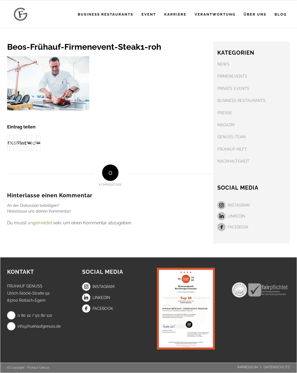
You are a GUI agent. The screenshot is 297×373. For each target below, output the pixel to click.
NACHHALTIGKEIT (233, 161)
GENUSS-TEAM (231, 137)
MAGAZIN (226, 125)
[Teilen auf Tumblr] (25, 143)
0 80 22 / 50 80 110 (29, 315)
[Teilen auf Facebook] (8, 143)
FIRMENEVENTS (232, 76)
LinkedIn (231, 216)
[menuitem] (105, 14)
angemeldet (40, 222)
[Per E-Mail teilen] (38, 143)
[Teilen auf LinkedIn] (22, 143)
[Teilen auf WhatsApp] (15, 143)
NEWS (223, 64)
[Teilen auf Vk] (29, 143)
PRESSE (224, 113)
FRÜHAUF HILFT (232, 149)
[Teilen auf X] (11, 143)
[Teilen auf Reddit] (34, 143)
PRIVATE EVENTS (233, 88)
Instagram (233, 205)
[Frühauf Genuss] (29, 14)
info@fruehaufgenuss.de (34, 326)
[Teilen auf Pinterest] (18, 143)
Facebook (232, 227)
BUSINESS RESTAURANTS (241, 100)
